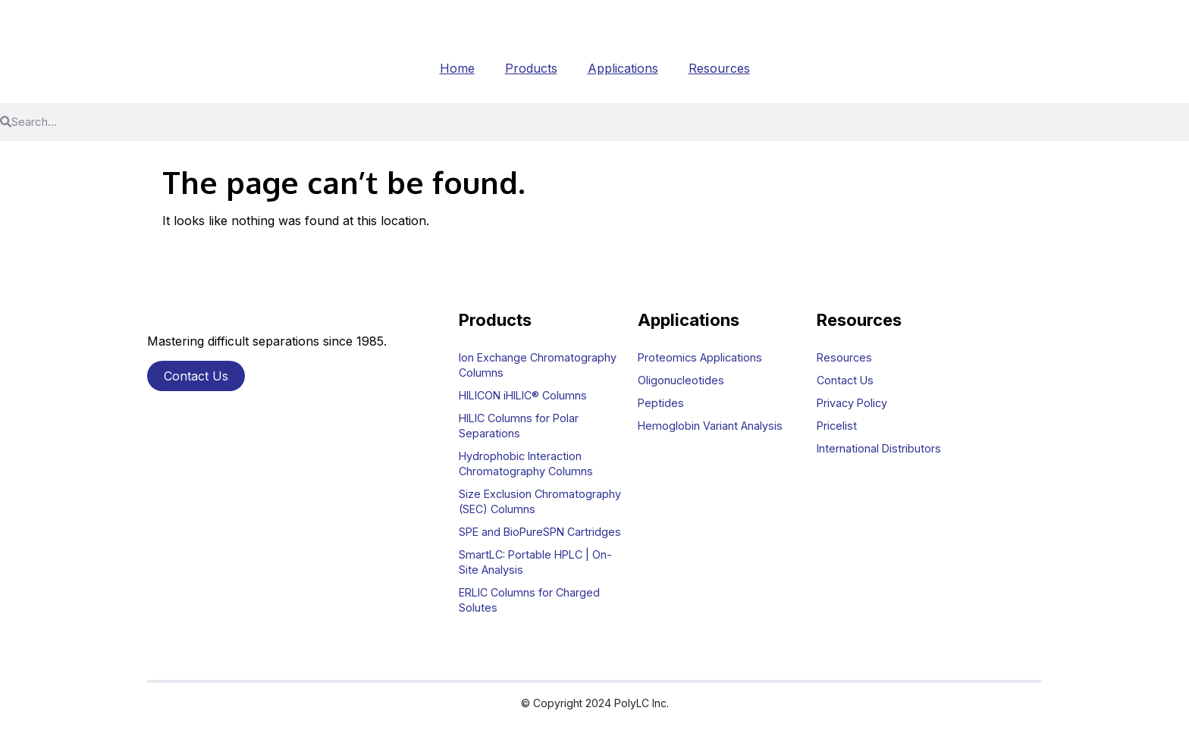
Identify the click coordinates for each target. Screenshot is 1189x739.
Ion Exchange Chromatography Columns (537, 365)
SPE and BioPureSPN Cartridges (540, 531)
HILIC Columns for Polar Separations (519, 426)
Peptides (661, 402)
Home (457, 68)
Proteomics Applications (700, 357)
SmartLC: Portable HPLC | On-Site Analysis (535, 562)
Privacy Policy (852, 402)
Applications (623, 68)
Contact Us (845, 380)
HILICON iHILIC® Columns (523, 395)
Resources (719, 68)
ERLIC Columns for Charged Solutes (529, 600)
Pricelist (837, 425)
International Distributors (879, 448)
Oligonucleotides (681, 380)
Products (531, 68)
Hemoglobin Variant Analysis (710, 425)
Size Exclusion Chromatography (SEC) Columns (540, 501)
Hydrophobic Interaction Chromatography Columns (526, 463)
